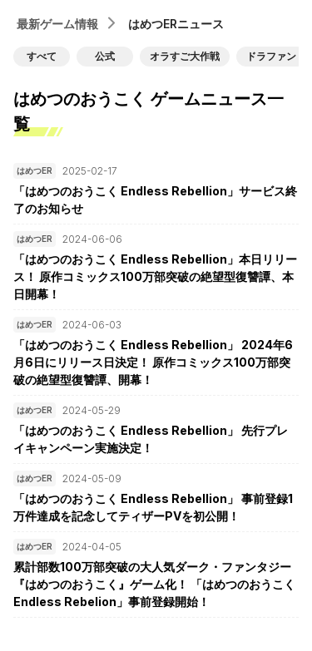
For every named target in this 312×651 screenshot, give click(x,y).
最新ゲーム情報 (57, 24)
